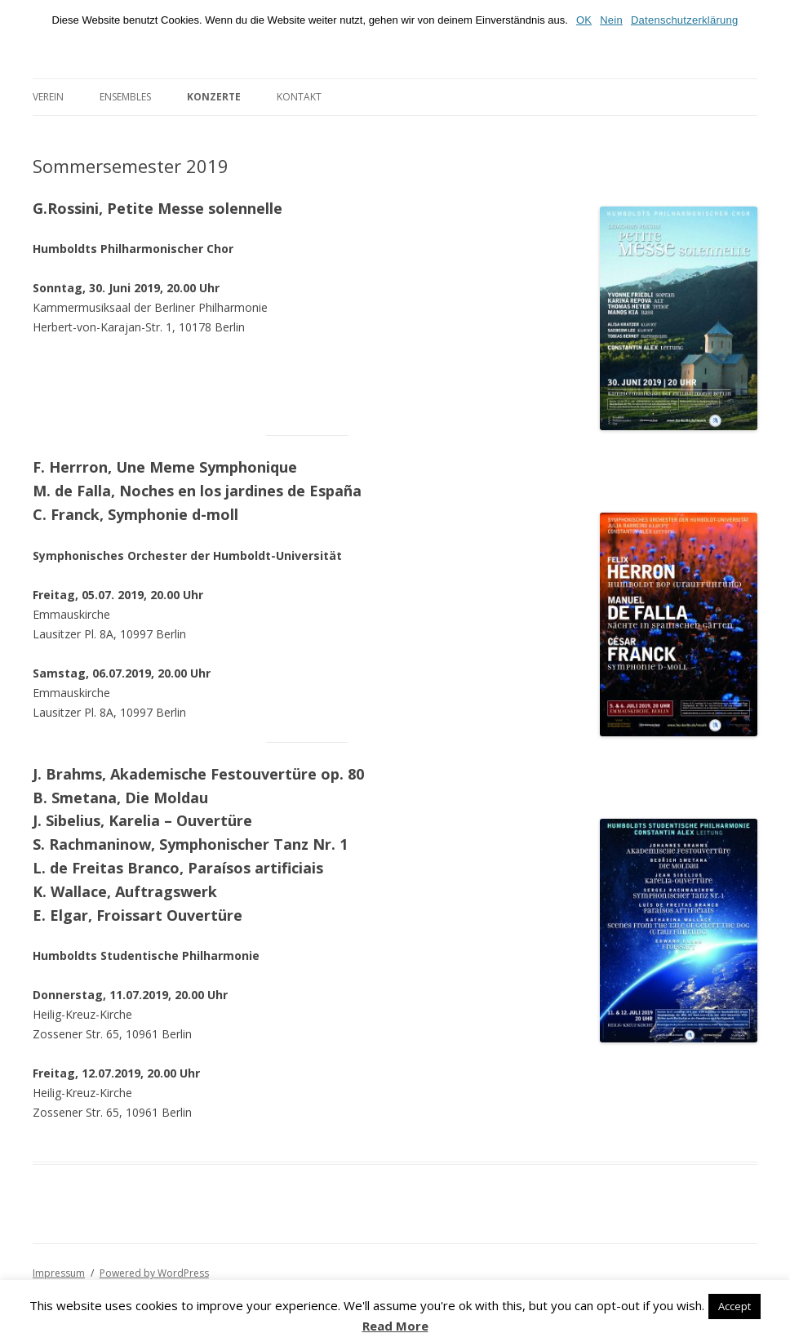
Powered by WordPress (154, 1273)
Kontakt (299, 97)
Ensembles (125, 97)
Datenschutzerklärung (684, 20)
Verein (48, 97)
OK (584, 20)
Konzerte (214, 97)
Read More (395, 1326)
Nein (611, 20)
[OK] (769, 23)
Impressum (59, 1273)
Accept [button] (734, 1306)
